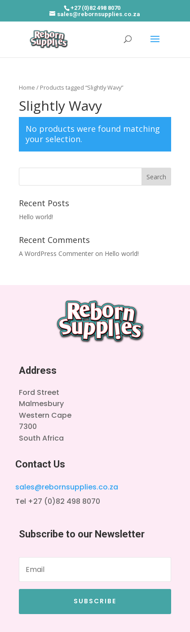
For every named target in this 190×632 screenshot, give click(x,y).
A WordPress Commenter (56, 253)
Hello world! (36, 216)
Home (27, 87)
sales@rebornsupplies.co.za (66, 487)
